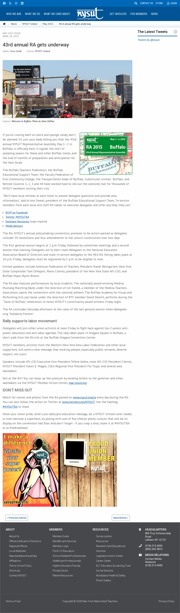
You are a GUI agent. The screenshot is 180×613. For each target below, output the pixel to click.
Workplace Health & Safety (110, 575)
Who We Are (13, 14)
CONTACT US (148, 3)
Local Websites (17, 551)
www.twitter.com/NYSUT (78, 402)
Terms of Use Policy (20, 565)
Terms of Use (13, 601)
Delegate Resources (17, 221)
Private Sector (60, 570)
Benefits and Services (64, 541)
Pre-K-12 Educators (63, 551)
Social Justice (104, 536)
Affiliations (15, 560)
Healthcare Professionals (67, 560)
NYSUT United (29, 23)
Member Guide (61, 536)
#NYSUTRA (10, 407)
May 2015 (48, 23)
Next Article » (120, 517)
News (154, 14)
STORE (160, 3)
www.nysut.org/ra (84, 397)
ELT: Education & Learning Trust (113, 565)
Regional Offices (18, 546)
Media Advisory (14, 226)
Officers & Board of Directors (25, 541)
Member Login (61, 546)
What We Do (32, 14)
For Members (138, 14)
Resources (102, 541)
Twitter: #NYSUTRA (17, 217)
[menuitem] (14, 13)
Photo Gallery (103, 580)
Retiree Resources (63, 575)
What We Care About (57, 14)
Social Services (104, 570)
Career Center (103, 560)
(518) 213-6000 (153, 545)
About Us (14, 536)
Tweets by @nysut (149, 40)
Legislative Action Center (109, 556)
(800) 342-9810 (153, 549)
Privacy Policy (166, 601)
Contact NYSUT (18, 575)
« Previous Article (16, 517)
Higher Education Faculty (66, 565)
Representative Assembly (23, 556)
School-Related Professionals (69, 556)
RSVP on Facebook (16, 212)
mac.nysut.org (78, 383)
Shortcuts (14, 570)
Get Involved (118, 14)
